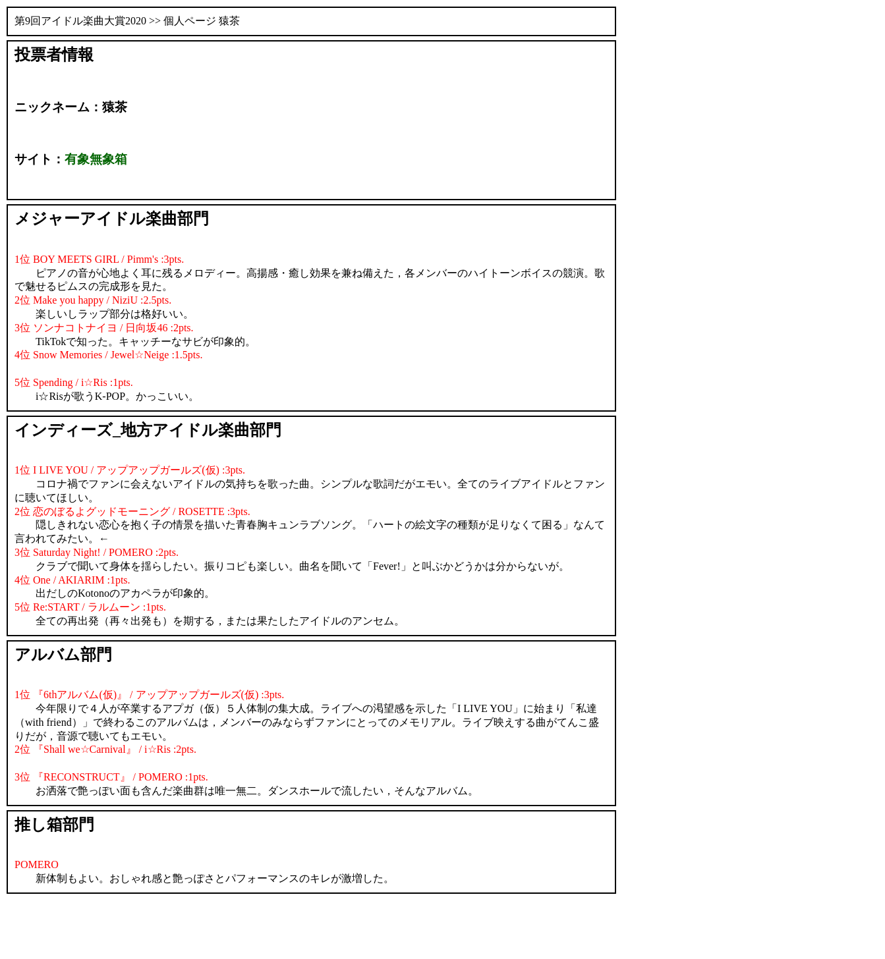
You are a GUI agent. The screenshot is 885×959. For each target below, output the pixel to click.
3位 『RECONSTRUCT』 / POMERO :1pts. (111, 776)
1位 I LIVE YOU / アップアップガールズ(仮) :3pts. (129, 470)
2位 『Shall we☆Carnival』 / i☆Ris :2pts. (105, 749)
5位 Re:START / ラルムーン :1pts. (90, 607)
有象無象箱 (96, 159)
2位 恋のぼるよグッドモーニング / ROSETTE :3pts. (132, 511)
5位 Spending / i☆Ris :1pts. (73, 382)
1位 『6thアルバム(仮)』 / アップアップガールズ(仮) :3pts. (149, 694)
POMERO (36, 864)
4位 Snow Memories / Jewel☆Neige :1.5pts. (108, 354)
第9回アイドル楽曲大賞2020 (80, 20)
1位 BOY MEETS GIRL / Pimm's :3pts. (99, 259)
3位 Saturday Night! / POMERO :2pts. (96, 552)
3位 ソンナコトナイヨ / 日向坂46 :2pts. (104, 327)
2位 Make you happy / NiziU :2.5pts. (92, 300)
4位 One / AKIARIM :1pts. (72, 580)
